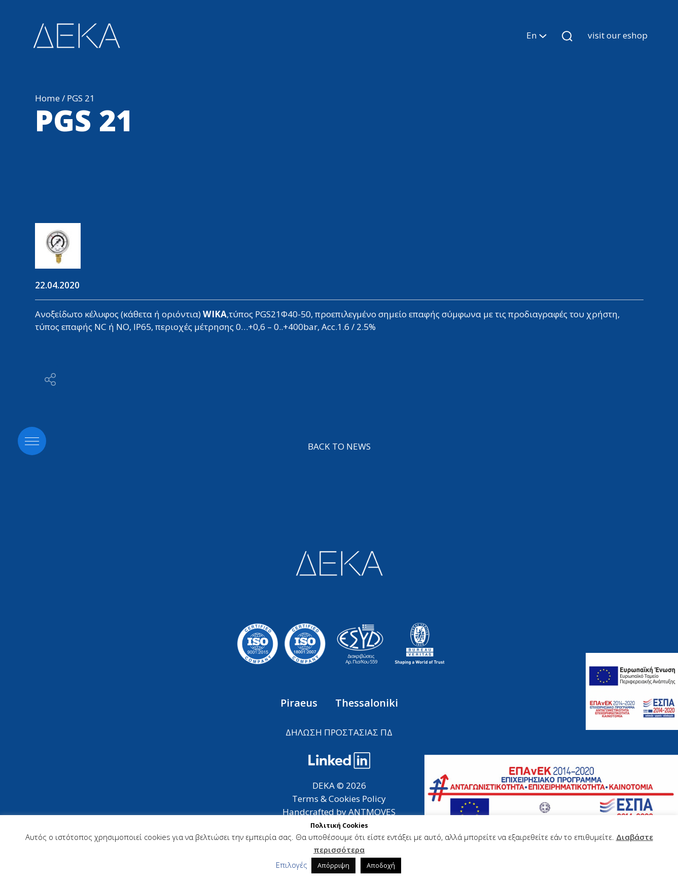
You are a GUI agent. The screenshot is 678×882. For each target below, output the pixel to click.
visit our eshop (618, 35)
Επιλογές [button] (291, 865)
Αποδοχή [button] (381, 865)
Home (47, 98)
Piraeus (300, 703)
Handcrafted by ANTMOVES (339, 812)
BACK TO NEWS (339, 446)
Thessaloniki (366, 703)
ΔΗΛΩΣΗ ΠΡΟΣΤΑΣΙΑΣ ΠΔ (339, 732)
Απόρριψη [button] (333, 865)
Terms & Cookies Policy (339, 798)
